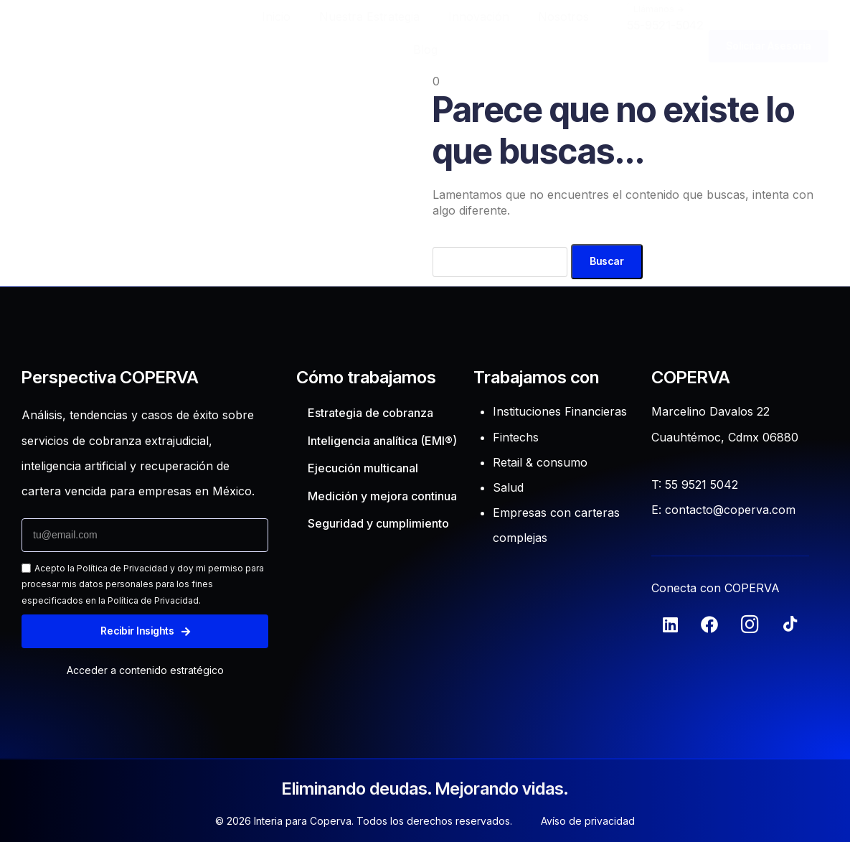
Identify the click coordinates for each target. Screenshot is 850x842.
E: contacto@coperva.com (723, 509)
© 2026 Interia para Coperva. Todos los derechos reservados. (363, 821)
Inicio (276, 16)
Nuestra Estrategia (369, 16)
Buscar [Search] (607, 261)
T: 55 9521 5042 (694, 484)
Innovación (478, 16)
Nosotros (563, 16)
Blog (425, 49)
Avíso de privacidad (588, 821)
